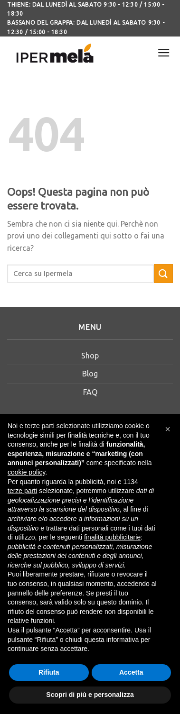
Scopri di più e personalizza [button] (89, 694)
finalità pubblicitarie (112, 537)
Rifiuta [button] (48, 672)
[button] (167, 429)
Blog (90, 373)
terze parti (22, 490)
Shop (90, 355)
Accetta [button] (131, 672)
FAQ (90, 392)
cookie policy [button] (26, 472)
